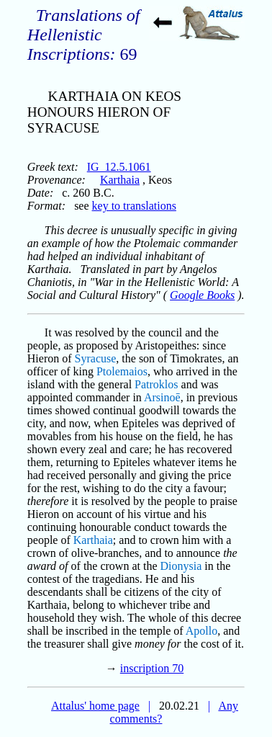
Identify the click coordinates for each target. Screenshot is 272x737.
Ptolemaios (122, 371)
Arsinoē (162, 397)
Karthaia (120, 180)
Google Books (202, 295)
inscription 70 (151, 668)
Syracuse (96, 358)
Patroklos (156, 384)
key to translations (134, 206)
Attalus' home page (95, 706)
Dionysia (181, 566)
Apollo (201, 631)
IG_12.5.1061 (119, 167)
